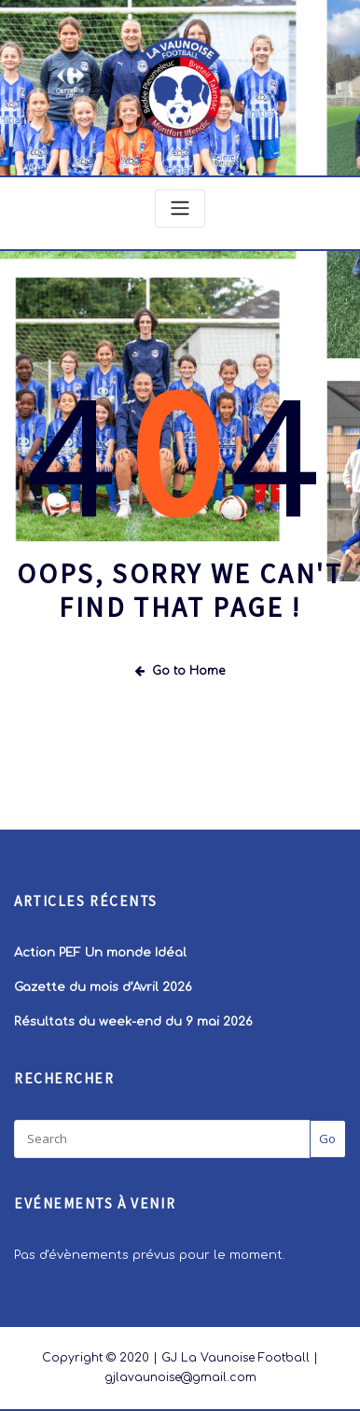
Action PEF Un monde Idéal (100, 951)
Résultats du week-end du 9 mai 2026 (133, 1020)
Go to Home (180, 670)
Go (327, 1136)
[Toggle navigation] (180, 208)
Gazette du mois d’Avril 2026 (103, 986)
